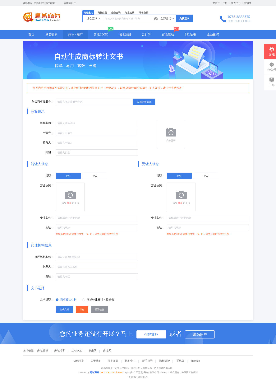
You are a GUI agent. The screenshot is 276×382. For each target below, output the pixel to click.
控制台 (247, 3)
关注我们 (70, 3)
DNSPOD (76, 350)
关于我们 (95, 360)
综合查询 (94, 18)
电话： (49, 276)
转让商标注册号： (42, 101)
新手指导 (147, 360)
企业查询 (116, 12)
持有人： (48, 142)
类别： (49, 152)
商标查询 (88, 12)
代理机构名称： (44, 256)
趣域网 (107, 350)
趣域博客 (59, 350)
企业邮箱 (213, 34)
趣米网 (93, 350)
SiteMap (195, 360)
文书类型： (46, 299)
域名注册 (129, 12)
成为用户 (200, 334)
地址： (49, 227)
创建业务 (151, 334)
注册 (225, 3)
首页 (31, 34)
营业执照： (46, 185)
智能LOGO (101, 34)
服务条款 (113, 360)
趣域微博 (42, 350)
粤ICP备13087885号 (138, 377)
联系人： (48, 266)
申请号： (48, 132)
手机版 (180, 360)
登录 (215, 3)
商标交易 (102, 12)
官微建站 (168, 34)
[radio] (68, 176)
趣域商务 (94, 372)
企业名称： (46, 217)
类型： (49, 175)
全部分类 (167, 18)
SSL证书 (190, 34)
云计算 (146, 34)
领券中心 (235, 3)
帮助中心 (130, 360)
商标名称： (46, 123)
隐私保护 (164, 360)
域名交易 (143, 12)
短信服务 (78, 360)
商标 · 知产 (75, 34)
